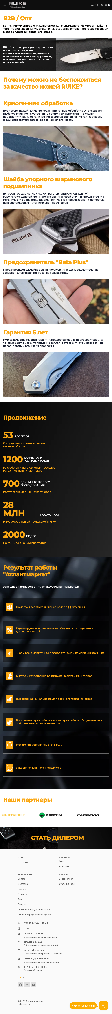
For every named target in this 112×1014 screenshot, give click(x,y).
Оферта (22, 904)
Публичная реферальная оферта (34, 914)
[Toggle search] (96, 4)
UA (19, 977)
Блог (21, 857)
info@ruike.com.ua (33, 933)
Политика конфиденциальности (34, 909)
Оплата (21, 879)
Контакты (64, 866)
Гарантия (22, 894)
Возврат (22, 889)
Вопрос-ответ (66, 879)
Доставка (23, 884)
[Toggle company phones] (92, 4)
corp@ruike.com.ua (34, 950)
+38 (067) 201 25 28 (36, 922)
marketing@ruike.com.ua (37, 958)
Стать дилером (67, 884)
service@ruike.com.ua (35, 967)
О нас (62, 861)
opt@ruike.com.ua (33, 942)
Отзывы (23, 862)
